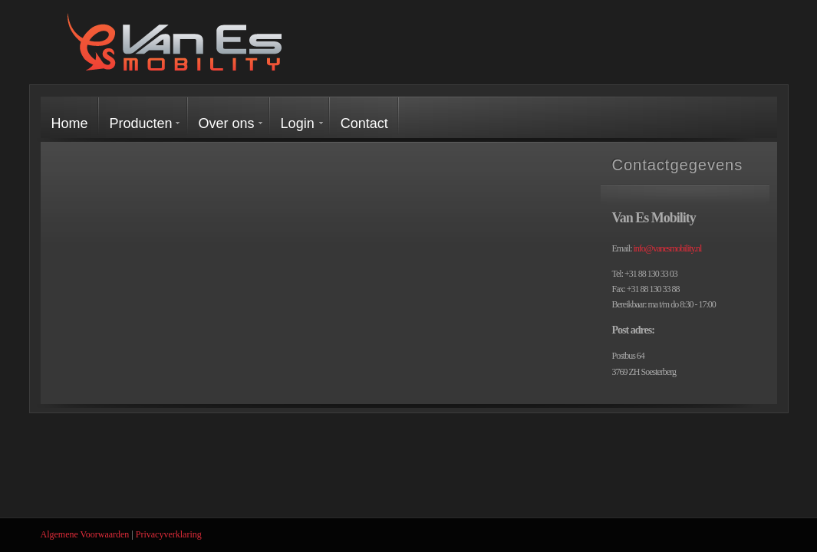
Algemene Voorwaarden (85, 534)
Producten (141, 123)
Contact (364, 123)
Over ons (227, 123)
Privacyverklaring (169, 534)
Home (69, 123)
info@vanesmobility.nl (668, 248)
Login (298, 123)
